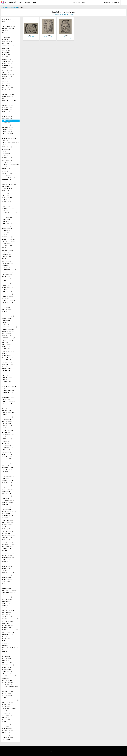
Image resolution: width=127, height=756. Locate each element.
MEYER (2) (7, 439)
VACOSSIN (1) (9, 676)
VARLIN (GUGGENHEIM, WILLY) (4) (10, 688)
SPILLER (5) (6, 603)
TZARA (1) (6, 669)
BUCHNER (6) (7, 116)
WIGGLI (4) (6, 724)
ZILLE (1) (6, 735)
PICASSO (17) (7, 496)
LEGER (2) (6, 384)
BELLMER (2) (6, 72)
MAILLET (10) (6, 410)
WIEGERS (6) (6, 722)
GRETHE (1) (6, 261)
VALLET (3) (7, 680)
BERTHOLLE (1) (7, 76)
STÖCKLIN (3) (7, 623)
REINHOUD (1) (7, 520)
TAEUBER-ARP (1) (8, 625)
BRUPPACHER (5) (8, 114)
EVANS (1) (6, 199)
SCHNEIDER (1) (7, 564)
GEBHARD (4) (7, 226)
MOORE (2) (6, 443)
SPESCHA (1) (7, 601)
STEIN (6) (6, 614)
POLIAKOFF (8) (7, 502)
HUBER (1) (5, 305)
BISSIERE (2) (6, 85)
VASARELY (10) (7, 691)
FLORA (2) (5, 215)
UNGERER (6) (6, 673)
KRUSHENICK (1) (8, 364)
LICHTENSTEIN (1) (8, 390)
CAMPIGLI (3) (7, 120)
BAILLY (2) (6, 50)
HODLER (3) (7, 287)
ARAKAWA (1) (5, 39)
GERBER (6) (6, 232)
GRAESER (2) (7, 254)
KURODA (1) (6, 370)
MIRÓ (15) (6, 441)
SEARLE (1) (6, 570)
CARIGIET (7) (7, 125)
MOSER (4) (6, 452)
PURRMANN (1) (7, 504)
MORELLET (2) (8, 447)
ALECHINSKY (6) (8, 28)
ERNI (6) (5, 193)
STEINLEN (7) (10, 619)
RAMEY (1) (9, 511)
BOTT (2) (6, 103)
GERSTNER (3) (7, 234)
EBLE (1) (5, 186)
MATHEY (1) (7, 430)
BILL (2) (5, 81)
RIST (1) (6, 533)
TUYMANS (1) (6, 667)
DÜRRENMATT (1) (9, 184)
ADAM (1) (8, 21)
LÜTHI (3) (5, 408)
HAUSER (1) (6, 276)
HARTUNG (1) (7, 274)
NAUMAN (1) (7, 463)
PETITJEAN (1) (8, 489)
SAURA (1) (6, 548)
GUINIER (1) (6, 265)
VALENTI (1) (6, 678)
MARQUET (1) (7, 421)
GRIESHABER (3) (7, 263)
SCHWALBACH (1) (7, 568)
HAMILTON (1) (7, 272)
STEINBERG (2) (7, 616)
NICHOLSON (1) (7, 469)
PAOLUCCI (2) (7, 482)
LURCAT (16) (6, 406)
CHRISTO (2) (7, 136)
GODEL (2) (6, 243)
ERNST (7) (5, 195)
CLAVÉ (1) (6, 140)
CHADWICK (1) (7, 129)
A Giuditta (65, 36)
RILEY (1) (6, 529)
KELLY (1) (6, 333)
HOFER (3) (5, 289)
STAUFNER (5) (7, 612)
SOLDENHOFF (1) (9, 590)
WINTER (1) (6, 726)
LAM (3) (6, 375)
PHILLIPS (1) (6, 493)
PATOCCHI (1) (7, 485)
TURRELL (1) (7, 660)
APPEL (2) (6, 37)
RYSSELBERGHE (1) (9, 544)
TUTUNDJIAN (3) (8, 665)
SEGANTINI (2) (8, 572)
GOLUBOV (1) (7, 250)
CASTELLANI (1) (8, 127)
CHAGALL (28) (7, 131)
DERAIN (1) (6, 162)
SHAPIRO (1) (6, 577)
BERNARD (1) (8, 74)
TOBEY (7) (6, 645)
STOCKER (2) (7, 621)
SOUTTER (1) (7, 599)
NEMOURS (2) (7, 467)
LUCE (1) (7, 399)
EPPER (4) (6, 190)
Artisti (21, 2)
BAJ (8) (5, 52)
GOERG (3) (7, 245)
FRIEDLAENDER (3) (8, 223)
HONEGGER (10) (8, 300)
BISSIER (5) (6, 83)
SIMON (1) (8, 583)
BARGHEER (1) (7, 57)
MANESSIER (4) (7, 414)
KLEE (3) (5, 342)
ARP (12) (5, 43)
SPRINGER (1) (8, 608)
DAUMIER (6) (7, 155)
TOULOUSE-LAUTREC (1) (10, 648)
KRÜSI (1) (5, 366)
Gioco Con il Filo (31, 36)
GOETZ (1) (6, 248)
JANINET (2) (8, 316)
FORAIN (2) (6, 219)
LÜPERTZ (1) (7, 403)
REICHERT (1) (7, 518)
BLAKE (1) (6, 89)
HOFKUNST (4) (7, 294)
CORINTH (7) (6, 144)
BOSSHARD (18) (9, 100)
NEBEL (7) (5, 465)
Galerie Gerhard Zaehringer (9, 7)
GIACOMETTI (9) (8, 239)
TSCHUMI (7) (6, 658)
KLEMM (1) (6, 344)
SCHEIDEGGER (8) (8, 553)
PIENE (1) (5, 498)
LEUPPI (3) (5, 388)
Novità (34, 2)
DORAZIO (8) (7, 173)
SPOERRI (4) (6, 605)
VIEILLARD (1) (7, 695)
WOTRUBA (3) (7, 728)
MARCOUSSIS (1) (8, 417)
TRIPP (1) (6, 654)
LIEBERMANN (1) (7, 392)
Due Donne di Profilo (48, 36)
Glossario (74, 751)
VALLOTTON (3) (7, 682)
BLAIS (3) (7, 87)
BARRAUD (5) (7, 61)
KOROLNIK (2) (7, 357)
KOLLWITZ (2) (7, 355)
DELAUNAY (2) (7, 160)
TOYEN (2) (4, 651)
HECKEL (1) (6, 280)
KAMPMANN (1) (8, 329)
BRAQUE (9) (7, 107)
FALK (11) (5, 204)
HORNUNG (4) (7, 302)
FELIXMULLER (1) (8, 208)
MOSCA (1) (6, 450)
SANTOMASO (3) (8, 546)
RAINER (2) (6, 509)
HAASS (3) (6, 267)
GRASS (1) (5, 259)
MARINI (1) (6, 419)
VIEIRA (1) (6, 697)
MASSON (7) (6, 428)
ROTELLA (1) (7, 537)
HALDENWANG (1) (9, 270)
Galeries (27, 2)
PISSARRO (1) (8, 500)
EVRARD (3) (6, 201)
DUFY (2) (5, 182)
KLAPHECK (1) (7, 340)
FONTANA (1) (7, 217)
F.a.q (77, 751)
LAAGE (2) (6, 373)
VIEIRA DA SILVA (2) (10, 700)
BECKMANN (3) (7, 70)
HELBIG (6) (6, 283)
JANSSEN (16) (7, 318)
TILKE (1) (5, 636)
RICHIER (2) (7, 524)
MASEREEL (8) (7, 425)
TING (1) (6, 641)
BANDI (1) (6, 54)
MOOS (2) (6, 445)
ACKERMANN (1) (7, 19)
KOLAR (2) (5, 353)
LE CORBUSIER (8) (7, 381)
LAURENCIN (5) (7, 377)
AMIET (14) (6, 32)
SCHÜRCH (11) (7, 566)
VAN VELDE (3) (7, 684)
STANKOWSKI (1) (8, 610)
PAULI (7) (5, 487)
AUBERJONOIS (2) (8, 46)
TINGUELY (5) (6, 643)
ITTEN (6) (6, 313)
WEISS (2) (6, 719)
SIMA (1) (6, 581)
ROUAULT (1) (7, 542)
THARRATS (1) (8, 632)
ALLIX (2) (5, 30)
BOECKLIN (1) (7, 96)
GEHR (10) (7, 228)
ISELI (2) (5, 311)
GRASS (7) (6, 256)
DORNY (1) (7, 175)
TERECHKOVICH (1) (10, 630)
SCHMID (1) (7, 561)
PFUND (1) (6, 491)
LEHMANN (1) (9, 386)
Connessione (115, 2)
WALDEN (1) (6, 713)
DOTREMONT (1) (8, 177)
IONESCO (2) (7, 309)
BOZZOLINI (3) (7, 105)
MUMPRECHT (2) (8, 456)
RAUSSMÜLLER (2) (7, 515)
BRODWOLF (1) (7, 109)
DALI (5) (6, 153)
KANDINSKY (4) (8, 331)
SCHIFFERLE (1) (7, 559)
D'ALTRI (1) (6, 151)
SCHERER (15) (8, 557)
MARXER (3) (6, 423)
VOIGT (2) (6, 706)
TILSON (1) (6, 638)
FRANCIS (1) (6, 221)
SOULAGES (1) (7, 597)
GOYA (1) (6, 252)
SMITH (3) (6, 588)
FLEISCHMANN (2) (9, 212)
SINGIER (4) (7, 586)
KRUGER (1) (7, 362)
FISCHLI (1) (6, 210)
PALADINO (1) (7, 480)
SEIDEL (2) (7, 575)
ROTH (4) (6, 540)
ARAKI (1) (7, 41)
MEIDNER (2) (7, 432)
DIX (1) (5, 171)
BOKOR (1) (6, 98)
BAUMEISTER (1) (7, 65)
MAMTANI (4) (8, 412)
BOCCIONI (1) (8, 94)
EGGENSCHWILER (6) (9, 188)
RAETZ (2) (6, 507)
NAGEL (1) (6, 461)
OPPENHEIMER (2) (8, 476)
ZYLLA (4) (6, 739)
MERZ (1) (5, 436)
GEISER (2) (6, 230)
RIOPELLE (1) (7, 531)
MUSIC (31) (6, 458)
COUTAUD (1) (7, 147)
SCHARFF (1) (6, 551)
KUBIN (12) (6, 368)
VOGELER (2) (7, 704)
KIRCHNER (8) (8, 338)
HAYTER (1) (8, 278)
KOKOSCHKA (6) (8, 351)
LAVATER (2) (6, 379)
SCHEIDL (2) (7, 555)
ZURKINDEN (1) (7, 737)
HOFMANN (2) (8, 296)
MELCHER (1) (8, 434)
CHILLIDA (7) (7, 133)
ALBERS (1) (6, 24)
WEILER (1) (6, 717)
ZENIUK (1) (6, 732)
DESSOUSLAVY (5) (10, 164)
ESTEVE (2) (7, 197)
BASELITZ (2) (7, 63)
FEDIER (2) (6, 206)
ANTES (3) (6, 35)
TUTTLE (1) (7, 662)
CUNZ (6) (6, 149)
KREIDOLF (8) (7, 360)
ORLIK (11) (6, 478)
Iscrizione (107, 2)
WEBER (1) (7, 715)
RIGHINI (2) (7, 526)
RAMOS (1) (6, 513)
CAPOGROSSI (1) (8, 122)
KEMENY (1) (6, 335)
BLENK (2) (7, 92)
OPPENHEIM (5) (7, 474)
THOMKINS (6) (7, 634)
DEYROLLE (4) (7, 166)
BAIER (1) (5, 48)
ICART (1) (6, 307)
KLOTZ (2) (6, 349)
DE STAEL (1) (7, 158)
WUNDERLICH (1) (7, 730)
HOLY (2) (6, 298)
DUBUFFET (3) (7, 180)
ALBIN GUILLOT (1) (8, 26)
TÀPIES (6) (6, 627)
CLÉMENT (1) (10, 142)
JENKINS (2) (6, 322)
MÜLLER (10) (7, 454)
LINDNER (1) (7, 395)
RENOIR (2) (8, 522)
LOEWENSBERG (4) (8, 397)
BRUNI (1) (6, 111)
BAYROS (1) (7, 68)
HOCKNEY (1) (7, 285)
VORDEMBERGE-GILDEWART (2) (10, 710)
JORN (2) (5, 324)
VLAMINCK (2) (8, 702)
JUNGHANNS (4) (9, 327)
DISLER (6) (6, 169)
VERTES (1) (6, 693)
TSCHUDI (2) (6, 656)
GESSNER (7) (7, 237)
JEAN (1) (6, 320)
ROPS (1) (9, 535)
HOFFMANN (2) (7, 291)
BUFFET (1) (7, 118)
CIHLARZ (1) (9, 138)
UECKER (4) (7, 671)
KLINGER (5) (6, 346)
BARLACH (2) (6, 59)
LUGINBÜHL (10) (8, 401)
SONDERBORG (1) (8, 593)
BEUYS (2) (6, 79)
